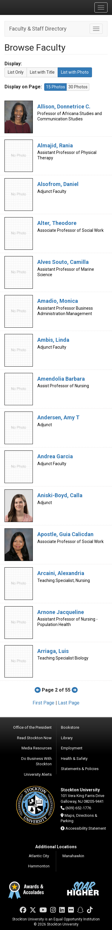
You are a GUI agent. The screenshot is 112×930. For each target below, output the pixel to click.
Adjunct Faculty (51, 191)
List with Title (42, 72)
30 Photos (78, 86)
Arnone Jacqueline (60, 612)
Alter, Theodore (56, 223)
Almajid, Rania (55, 145)
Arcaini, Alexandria (60, 573)
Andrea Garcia (55, 456)
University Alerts (38, 774)
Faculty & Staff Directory (38, 28)
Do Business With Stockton (36, 761)
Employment (71, 748)
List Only (16, 72)
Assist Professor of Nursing (63, 385)
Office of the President (32, 727)
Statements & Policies (80, 768)
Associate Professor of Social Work (70, 230)
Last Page (68, 703)
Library (67, 738)
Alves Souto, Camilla (63, 262)
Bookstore (70, 727)
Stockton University (33, 7)
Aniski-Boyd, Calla (59, 495)
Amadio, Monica (57, 301)
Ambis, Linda (53, 340)
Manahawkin (73, 856)
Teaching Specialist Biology (62, 658)
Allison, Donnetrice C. (63, 106)
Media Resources (37, 748)
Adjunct (44, 424)
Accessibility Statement (85, 828)
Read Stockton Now (34, 738)
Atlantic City (39, 856)
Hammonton (39, 866)
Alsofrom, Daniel (58, 184)
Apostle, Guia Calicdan (65, 534)
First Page (43, 703)
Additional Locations (56, 846)
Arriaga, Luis (53, 651)
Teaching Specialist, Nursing (63, 580)
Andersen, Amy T (58, 417)
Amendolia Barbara (61, 379)
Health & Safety (74, 758)
